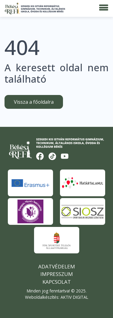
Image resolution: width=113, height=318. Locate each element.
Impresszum (56, 274)
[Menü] (103, 8)
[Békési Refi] (35, 8)
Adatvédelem (56, 266)
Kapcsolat (56, 281)
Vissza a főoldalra (34, 102)
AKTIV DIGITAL (74, 297)
